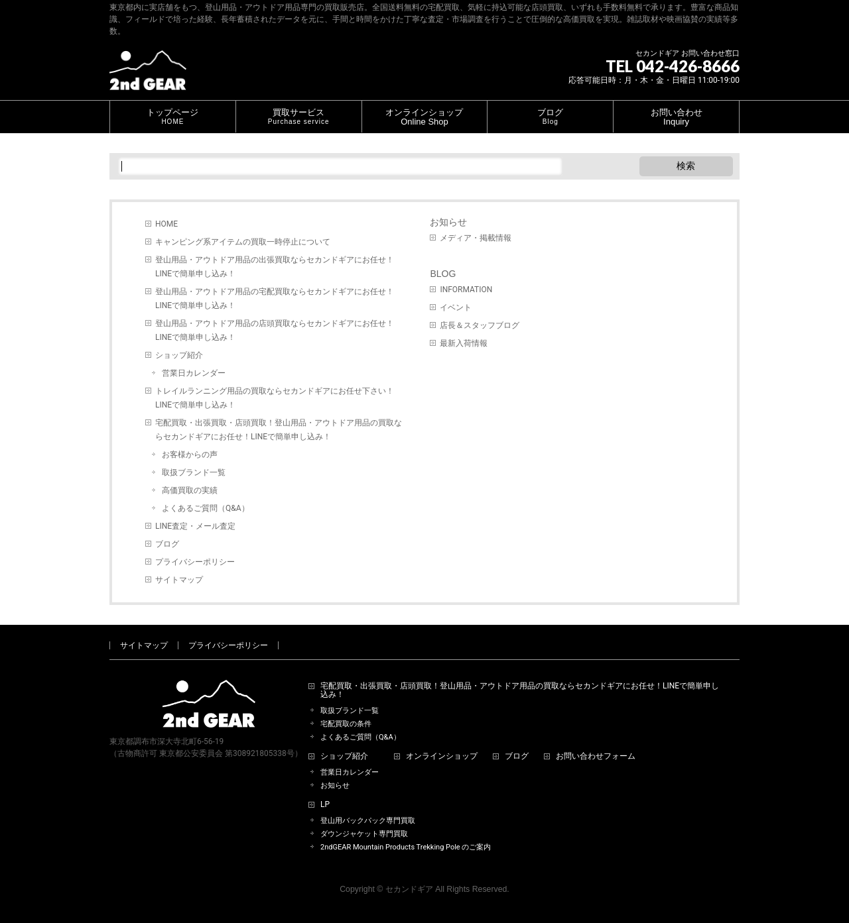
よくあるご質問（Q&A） (205, 508)
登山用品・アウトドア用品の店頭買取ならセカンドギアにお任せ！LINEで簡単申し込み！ (274, 330)
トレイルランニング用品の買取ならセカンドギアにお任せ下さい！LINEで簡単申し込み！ (274, 397)
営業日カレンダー (194, 373)
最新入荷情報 (464, 343)
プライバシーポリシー (195, 562)
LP (325, 804)
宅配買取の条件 (345, 724)
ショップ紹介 (179, 355)
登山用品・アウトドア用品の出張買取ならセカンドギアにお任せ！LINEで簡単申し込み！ (274, 266)
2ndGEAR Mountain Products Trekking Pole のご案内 (405, 847)
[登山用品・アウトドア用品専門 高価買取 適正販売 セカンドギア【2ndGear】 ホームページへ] (147, 75)
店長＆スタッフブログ (479, 325)
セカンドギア (409, 889)
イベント (456, 307)
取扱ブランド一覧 (194, 472)
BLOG (443, 273)
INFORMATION (466, 289)
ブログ (167, 544)
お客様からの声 (190, 454)
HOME (166, 224)
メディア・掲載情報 (475, 238)
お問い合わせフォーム (595, 756)
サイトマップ (179, 579)
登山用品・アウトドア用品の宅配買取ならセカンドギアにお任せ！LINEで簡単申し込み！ (274, 298)
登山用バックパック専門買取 (367, 820)
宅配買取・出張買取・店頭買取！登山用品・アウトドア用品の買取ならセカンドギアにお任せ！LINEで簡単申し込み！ (278, 429)
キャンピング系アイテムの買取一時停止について (242, 241)
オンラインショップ (442, 756)
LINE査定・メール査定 (195, 526)
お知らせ (448, 222)
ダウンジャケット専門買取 (364, 834)
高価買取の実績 (190, 490)
